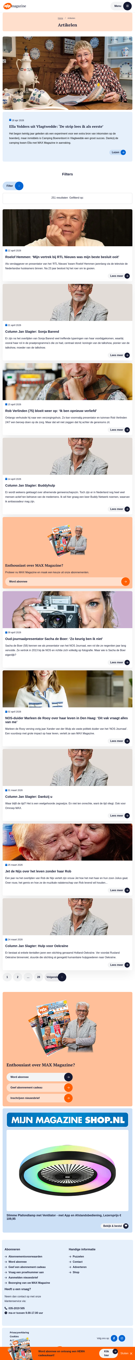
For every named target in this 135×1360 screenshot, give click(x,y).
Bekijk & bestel (115, 1217)
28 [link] (38, 977)
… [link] (28, 977)
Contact (76, 1253)
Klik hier (111, 1353)
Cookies (14, 1328)
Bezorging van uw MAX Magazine (27, 1274)
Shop (74, 1263)
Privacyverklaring (19, 1324)
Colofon (14, 1336)
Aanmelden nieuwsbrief (21, 1269)
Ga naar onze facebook (114, 1329)
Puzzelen (76, 1248)
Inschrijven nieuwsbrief (33, 1089)
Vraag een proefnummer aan (24, 1263)
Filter (15, 186)
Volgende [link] (58, 977)
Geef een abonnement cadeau (25, 1258)
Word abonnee (33, 1079)
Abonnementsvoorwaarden (23, 1248)
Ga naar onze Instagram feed (122, 1329)
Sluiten (126, 1353)
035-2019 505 (15, 1299)
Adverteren (78, 1258)
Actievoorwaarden (20, 1332)
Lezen (119, 152)
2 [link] (17, 977)
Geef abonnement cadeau (85, 1079)
